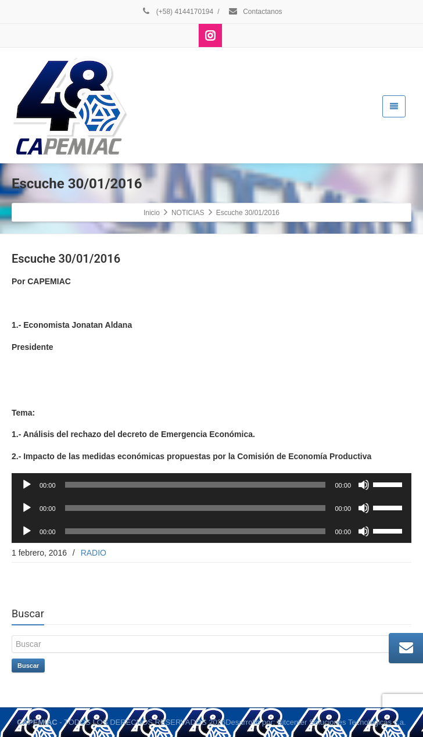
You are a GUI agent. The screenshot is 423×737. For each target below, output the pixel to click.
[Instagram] (210, 35)
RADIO (93, 552)
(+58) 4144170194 (177, 12)
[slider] (195, 485)
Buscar (28, 665)
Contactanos (255, 12)
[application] (211, 484)
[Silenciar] (364, 485)
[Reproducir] (27, 485)
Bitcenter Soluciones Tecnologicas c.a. (341, 722)
